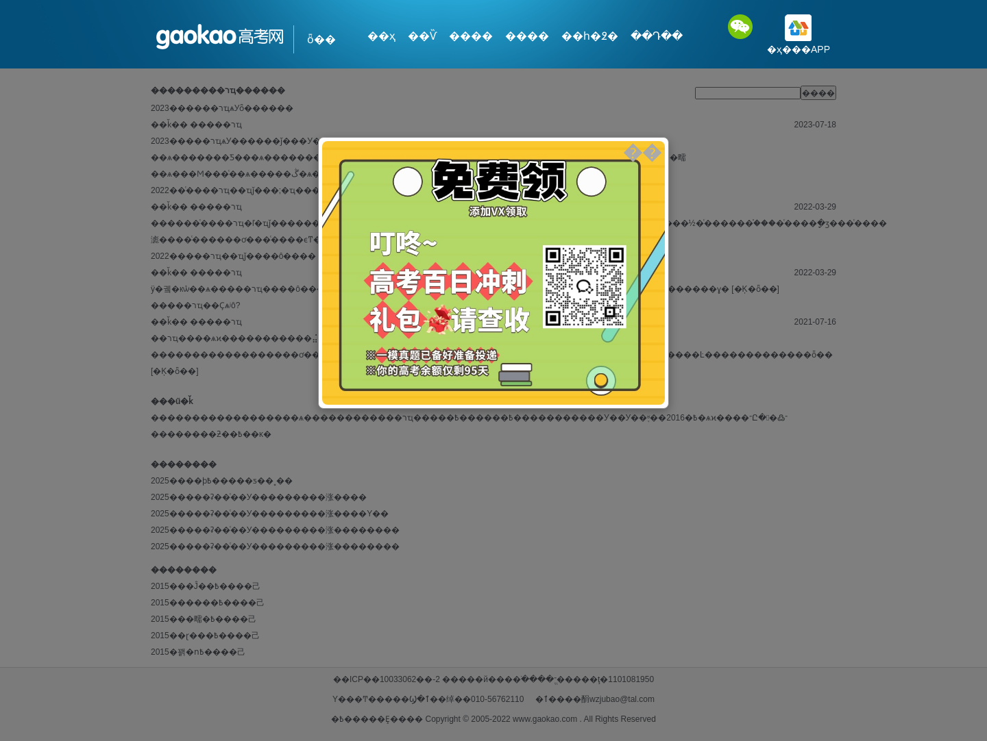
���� (471, 36)
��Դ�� (657, 36)
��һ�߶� (589, 36)
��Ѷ (422, 36)
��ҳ (381, 36)
